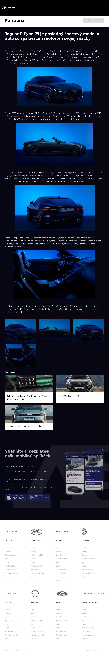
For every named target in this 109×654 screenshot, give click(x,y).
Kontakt (8, 577)
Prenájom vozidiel (11, 573)
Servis (7, 562)
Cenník (58, 555)
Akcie (7, 559)
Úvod (7, 548)
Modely (8, 551)
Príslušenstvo (10, 569)
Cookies (101, 650)
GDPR (95, 650)
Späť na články (93, 20)
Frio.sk (23, 650)
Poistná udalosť (10, 566)
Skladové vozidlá (11, 555)
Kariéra (89, 650)
